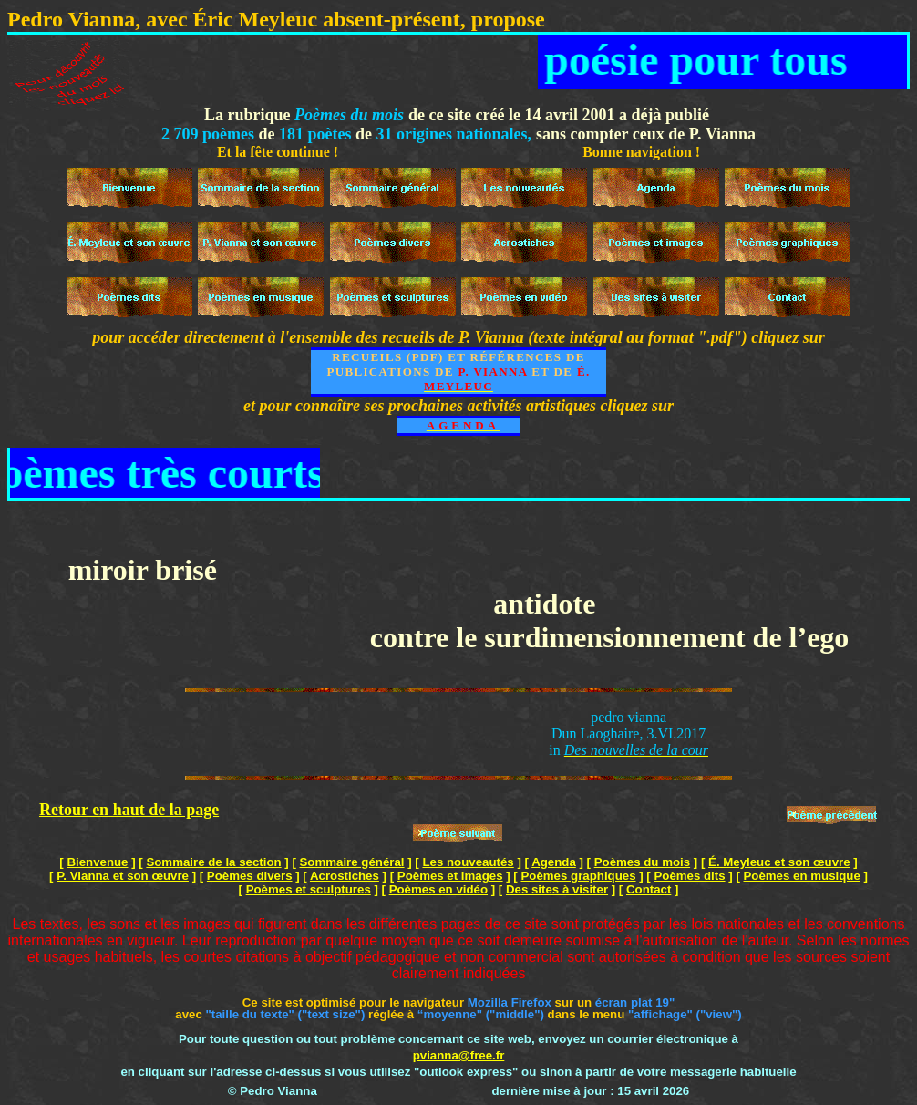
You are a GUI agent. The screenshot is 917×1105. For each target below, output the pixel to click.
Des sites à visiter (557, 889)
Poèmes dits (689, 876)
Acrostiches (344, 876)
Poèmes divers (250, 876)
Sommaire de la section (213, 862)
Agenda (553, 862)
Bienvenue (97, 862)
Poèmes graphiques (577, 876)
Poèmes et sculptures (308, 889)
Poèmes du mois (642, 862)
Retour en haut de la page (129, 809)
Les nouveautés (467, 862)
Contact (648, 889)
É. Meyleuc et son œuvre (779, 862)
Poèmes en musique (802, 876)
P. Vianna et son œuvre (123, 876)
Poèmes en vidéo (438, 889)
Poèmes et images (450, 876)
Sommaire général (352, 862)
